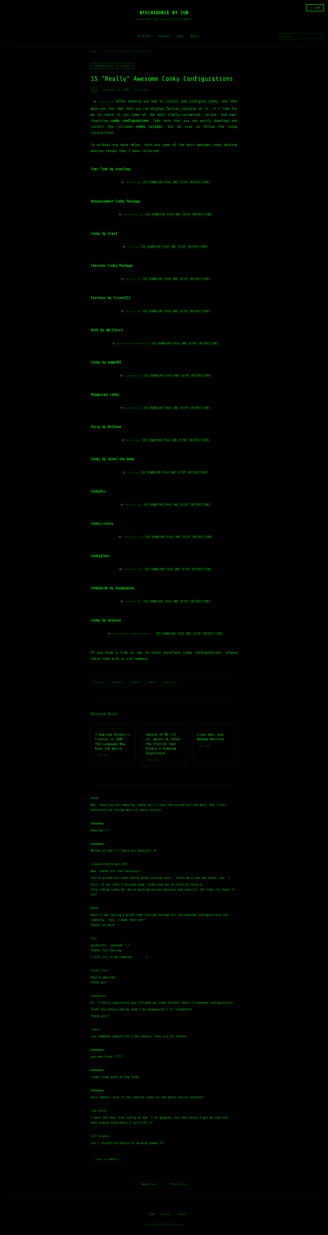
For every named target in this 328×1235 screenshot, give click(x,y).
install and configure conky (191, 101)
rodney (95, 1029)
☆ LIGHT (315, 7)
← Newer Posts (148, 1184)
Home (93, 51)
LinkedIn (134, 682)
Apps (180, 36)
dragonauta (98, 995)
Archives (144, 36)
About (194, 36)
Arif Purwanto (100, 1136)
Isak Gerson (99, 1110)
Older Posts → (179, 1184)
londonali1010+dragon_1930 (109, 864)
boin (94, 938)
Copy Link (169, 682)
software (126, 65)
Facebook (116, 682)
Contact (182, 1214)
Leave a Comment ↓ (107, 1159)
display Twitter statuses (173, 109)
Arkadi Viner (99, 970)
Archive (166, 1214)
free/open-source (104, 65)
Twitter (98, 682)
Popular (164, 36)
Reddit (151, 682)
